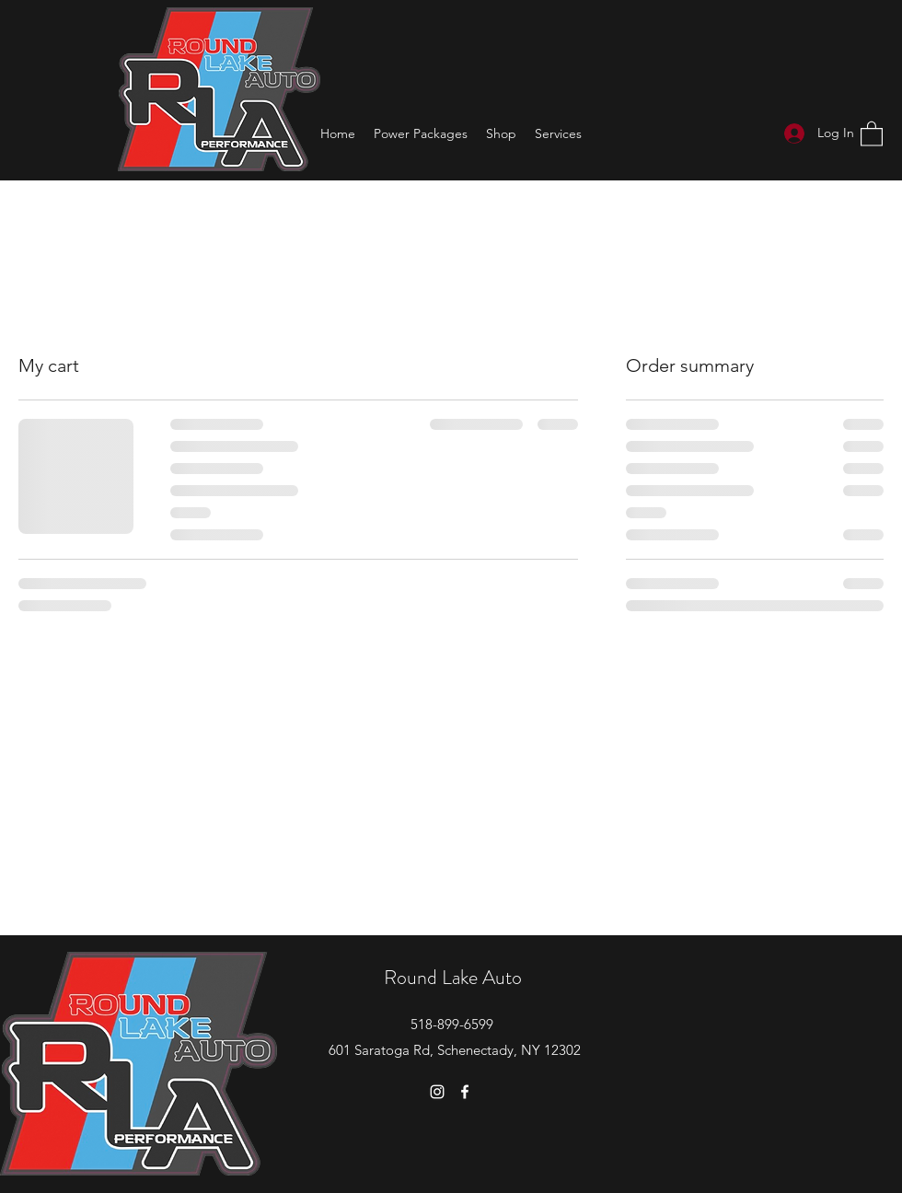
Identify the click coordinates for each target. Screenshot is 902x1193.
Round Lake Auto (453, 977)
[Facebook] (465, 1092)
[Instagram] (437, 1092)
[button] (872, 133)
